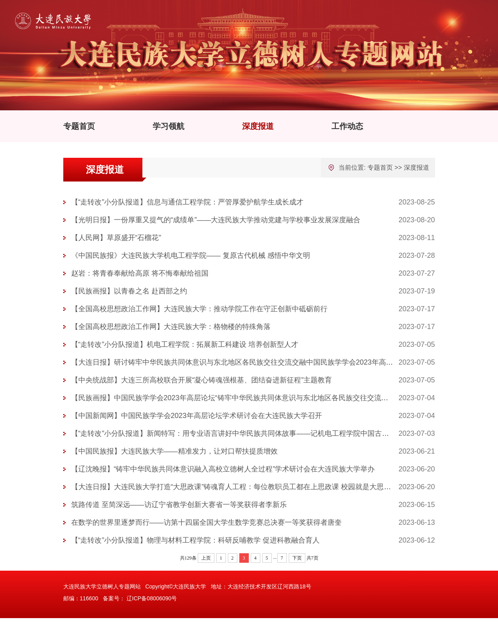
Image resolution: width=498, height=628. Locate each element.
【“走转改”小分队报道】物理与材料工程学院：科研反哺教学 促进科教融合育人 (195, 540)
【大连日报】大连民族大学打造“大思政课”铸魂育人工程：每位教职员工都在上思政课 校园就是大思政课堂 (238, 487)
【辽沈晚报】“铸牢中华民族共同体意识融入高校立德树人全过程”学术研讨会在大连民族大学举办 (223, 469)
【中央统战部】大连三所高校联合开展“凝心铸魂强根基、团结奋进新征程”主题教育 (201, 380)
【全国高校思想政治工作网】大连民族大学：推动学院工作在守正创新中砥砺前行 (199, 309)
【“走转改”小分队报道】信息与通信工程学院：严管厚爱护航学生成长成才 (187, 202)
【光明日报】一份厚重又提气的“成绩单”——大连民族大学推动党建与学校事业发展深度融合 (216, 220)
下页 (297, 558)
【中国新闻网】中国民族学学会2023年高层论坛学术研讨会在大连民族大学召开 (196, 416)
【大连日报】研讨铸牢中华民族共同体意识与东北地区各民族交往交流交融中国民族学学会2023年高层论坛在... (245, 362)
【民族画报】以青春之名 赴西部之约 (129, 291)
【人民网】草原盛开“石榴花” (116, 238)
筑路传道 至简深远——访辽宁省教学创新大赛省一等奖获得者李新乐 (179, 505)
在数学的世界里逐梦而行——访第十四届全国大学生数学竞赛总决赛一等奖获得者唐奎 (206, 522)
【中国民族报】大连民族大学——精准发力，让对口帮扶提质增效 (174, 451)
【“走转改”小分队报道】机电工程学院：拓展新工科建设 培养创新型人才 (185, 344)
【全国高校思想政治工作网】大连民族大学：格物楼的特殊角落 (171, 327)
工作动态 (347, 126)
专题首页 (79, 126)
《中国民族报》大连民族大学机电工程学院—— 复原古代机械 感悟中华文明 (190, 255)
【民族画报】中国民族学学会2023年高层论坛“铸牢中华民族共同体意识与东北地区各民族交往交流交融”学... (241, 398)
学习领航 (168, 126)
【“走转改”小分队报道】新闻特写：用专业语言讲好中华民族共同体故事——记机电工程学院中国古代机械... (240, 433)
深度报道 (258, 126)
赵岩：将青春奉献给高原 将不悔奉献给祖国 (139, 273)
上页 (206, 558)
